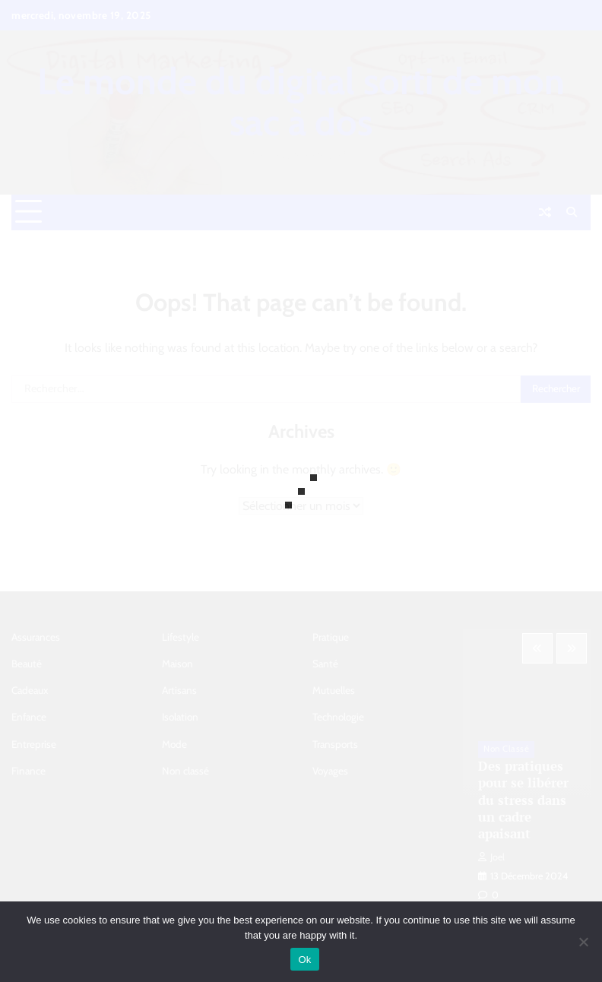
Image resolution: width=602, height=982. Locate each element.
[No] (583, 941)
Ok (304, 959)
